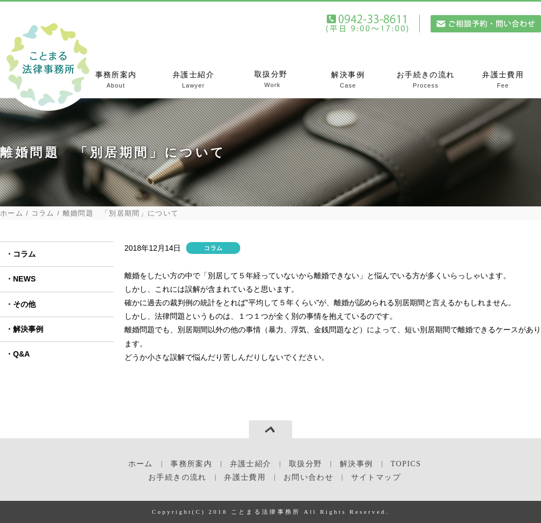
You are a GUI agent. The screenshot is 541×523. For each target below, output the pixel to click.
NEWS (24, 278)
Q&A (21, 354)
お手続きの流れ (425, 80)
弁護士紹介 (193, 80)
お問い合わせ (308, 477)
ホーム (11, 213)
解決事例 (347, 80)
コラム (43, 213)
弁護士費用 (503, 80)
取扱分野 (270, 79)
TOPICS (406, 464)
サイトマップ (376, 477)
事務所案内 (116, 80)
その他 (24, 304)
